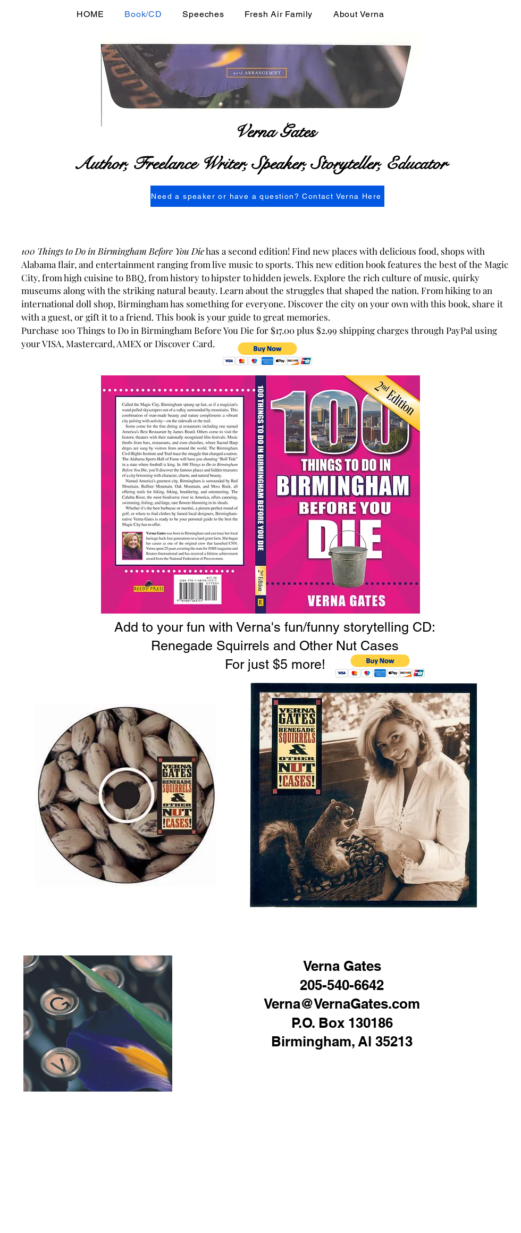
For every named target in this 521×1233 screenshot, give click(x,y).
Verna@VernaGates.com (342, 1003)
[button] (267, 353)
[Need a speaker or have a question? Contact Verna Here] (267, 196)
